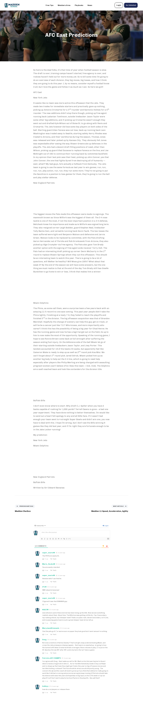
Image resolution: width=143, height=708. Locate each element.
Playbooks (79, 5)
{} (66, 538)
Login (105, 526)
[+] (69, 538)
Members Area (64, 5)
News (90, 5)
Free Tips (49, 5)
